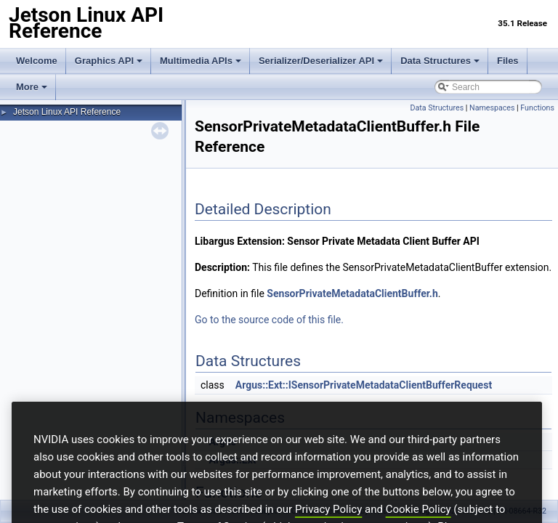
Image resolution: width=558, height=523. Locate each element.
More (31, 86)
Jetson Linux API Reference (67, 112)
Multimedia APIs (200, 60)
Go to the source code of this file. (269, 319)
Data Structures (440, 60)
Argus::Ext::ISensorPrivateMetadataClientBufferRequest (363, 385)
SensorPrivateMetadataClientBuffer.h (352, 293)
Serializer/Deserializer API (321, 60)
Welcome (36, 60)
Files (508, 60)
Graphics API (108, 60)
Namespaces (491, 108)
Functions (537, 108)
